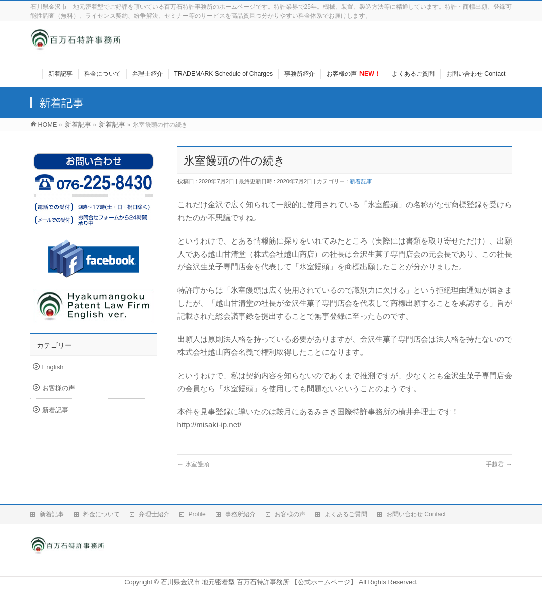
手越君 (499, 464)
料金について (101, 514)
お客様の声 (58, 388)
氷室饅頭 (193, 464)
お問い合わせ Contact (416, 514)
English (53, 367)
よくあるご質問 (345, 514)
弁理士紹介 (154, 514)
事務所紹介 (240, 514)
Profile (197, 514)
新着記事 (361, 181)
